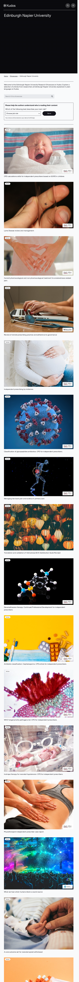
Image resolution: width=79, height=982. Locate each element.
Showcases (14, 76)
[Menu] (72, 5)
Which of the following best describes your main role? (25, 109)
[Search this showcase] (27, 96)
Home (6, 76)
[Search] (67, 5)
